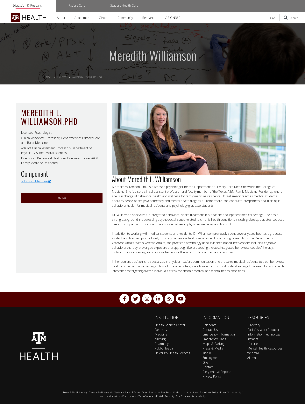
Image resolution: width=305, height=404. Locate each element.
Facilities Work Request (263, 330)
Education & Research (27, 5)
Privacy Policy (211, 376)
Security (169, 396)
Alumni (251, 358)
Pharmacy (161, 344)
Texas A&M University (75, 392)
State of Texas (132, 392)
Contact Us (210, 330)
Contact (62, 198)
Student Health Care (124, 5)
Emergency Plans (214, 339)
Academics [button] (81, 18)
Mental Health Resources (265, 348)
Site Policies (183, 396)
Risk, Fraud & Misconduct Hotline (179, 392)
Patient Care (76, 5)
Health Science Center (170, 325)
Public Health (164, 348)
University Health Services (172, 353)
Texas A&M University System (106, 392)
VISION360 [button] (172, 18)
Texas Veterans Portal (150, 396)
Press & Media (212, 348)
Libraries (253, 344)
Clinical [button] (103, 18)
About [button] (61, 18)
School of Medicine (36, 181)
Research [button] (148, 18)
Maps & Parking (213, 344)
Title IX (207, 353)
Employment (210, 358)
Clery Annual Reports (216, 372)
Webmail (253, 353)
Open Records (150, 392)
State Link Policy (209, 392)
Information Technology (263, 334)
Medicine (161, 334)
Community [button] (125, 18)
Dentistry (161, 330)
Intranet (252, 339)
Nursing (160, 339)
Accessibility (199, 396)
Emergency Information (218, 334)
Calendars (209, 325)
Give (272, 18)
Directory (253, 325)
